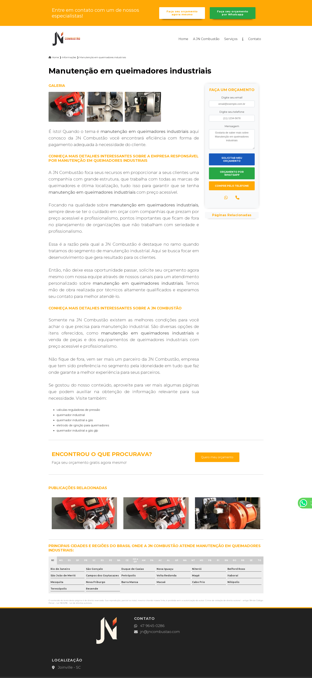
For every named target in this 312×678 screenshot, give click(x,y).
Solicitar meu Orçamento (231, 160)
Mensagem (232, 126)
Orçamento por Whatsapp (232, 174)
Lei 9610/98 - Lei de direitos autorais (74, 603)
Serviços (230, 39)
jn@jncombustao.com (146, 632)
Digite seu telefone (231, 112)
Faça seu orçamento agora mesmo (182, 13)
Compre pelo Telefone (232, 186)
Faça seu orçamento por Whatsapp (232, 13)
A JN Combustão (206, 39)
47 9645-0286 (138, 626)
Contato (254, 39)
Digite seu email (231, 97)
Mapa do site (204, 656)
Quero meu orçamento (217, 457)
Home (183, 39)
